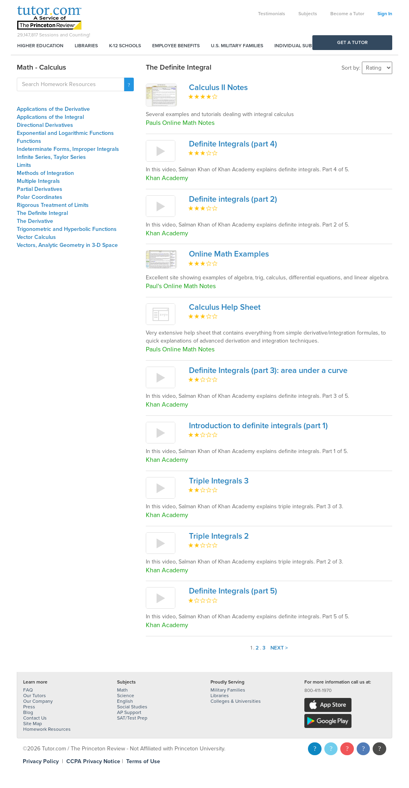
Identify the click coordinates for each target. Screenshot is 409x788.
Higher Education (40, 45)
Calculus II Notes (218, 87)
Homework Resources (47, 729)
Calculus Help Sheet (224, 307)
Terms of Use (143, 761)
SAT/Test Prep (132, 718)
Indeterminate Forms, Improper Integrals (68, 149)
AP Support (129, 712)
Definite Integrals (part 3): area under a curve (268, 370)
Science (125, 695)
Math (122, 690)
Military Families (227, 690)
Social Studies (132, 707)
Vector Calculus (36, 237)
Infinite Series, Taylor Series (51, 157)
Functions (29, 141)
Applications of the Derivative (53, 109)
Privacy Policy (41, 761)
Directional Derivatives (45, 125)
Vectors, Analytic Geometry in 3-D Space (67, 245)
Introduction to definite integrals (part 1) (258, 426)
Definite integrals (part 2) (233, 199)
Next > (279, 648)
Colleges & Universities (235, 701)
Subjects (307, 13)
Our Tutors (34, 695)
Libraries (86, 45)
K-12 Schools (125, 45)
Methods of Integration (45, 173)
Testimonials (271, 13)
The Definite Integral (42, 213)
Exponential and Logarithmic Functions (65, 133)
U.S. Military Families (237, 45)
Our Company (38, 701)
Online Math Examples (229, 254)
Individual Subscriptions (306, 45)
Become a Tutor (347, 13)
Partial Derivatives (39, 189)
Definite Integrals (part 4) (233, 144)
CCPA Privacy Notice (93, 761)
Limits (24, 165)
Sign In (384, 13)
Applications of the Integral (50, 117)
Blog (28, 712)
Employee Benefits (176, 45)
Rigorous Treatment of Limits (53, 205)
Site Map (32, 723)
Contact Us (35, 718)
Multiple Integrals (38, 181)
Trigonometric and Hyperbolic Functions (67, 229)
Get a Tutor (352, 42)
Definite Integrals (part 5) (233, 591)
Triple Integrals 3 (218, 481)
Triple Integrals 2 (219, 536)
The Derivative (35, 221)
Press (29, 707)
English (125, 701)
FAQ (28, 690)
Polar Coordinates (39, 197)
